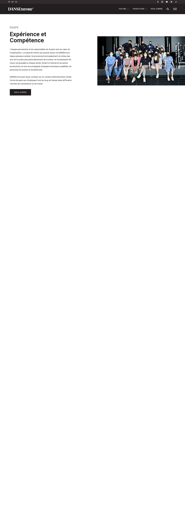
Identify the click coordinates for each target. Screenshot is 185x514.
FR (9, 2)
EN (13, 2)
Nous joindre (157, 9)
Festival (122, 9)
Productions (138, 9)
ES (16, 2)
